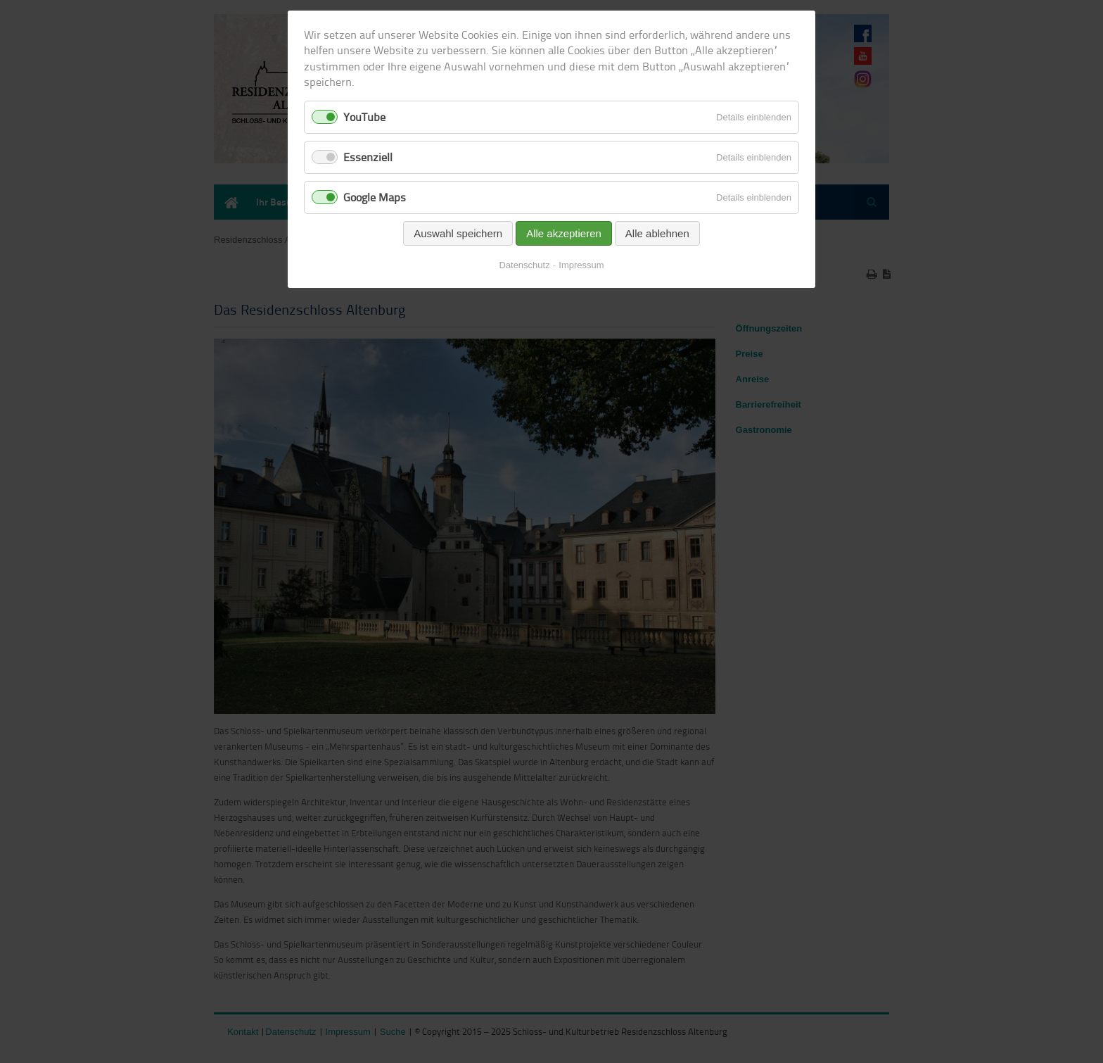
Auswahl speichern (458, 233)
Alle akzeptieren (563, 233)
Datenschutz (524, 265)
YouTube (364, 117)
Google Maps (374, 197)
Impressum (581, 265)
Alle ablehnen (657, 233)
